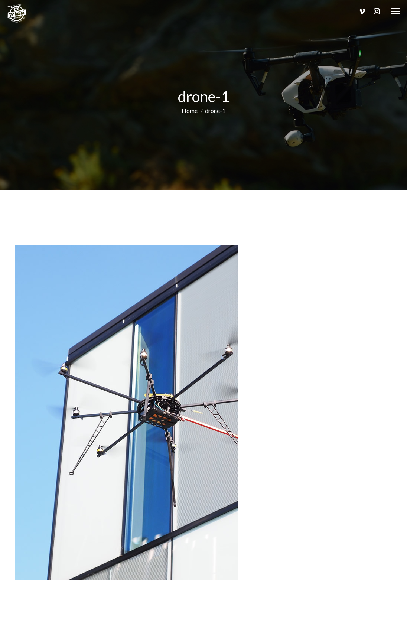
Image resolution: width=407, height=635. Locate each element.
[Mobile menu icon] (395, 11)
